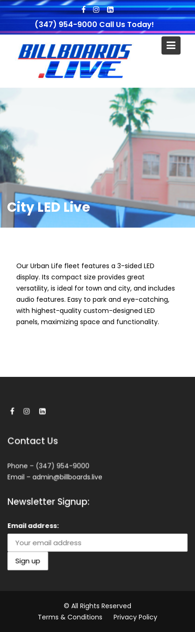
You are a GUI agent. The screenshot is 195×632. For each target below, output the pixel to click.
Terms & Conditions (70, 617)
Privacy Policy (135, 617)
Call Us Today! (126, 24)
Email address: (33, 525)
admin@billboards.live (67, 476)
